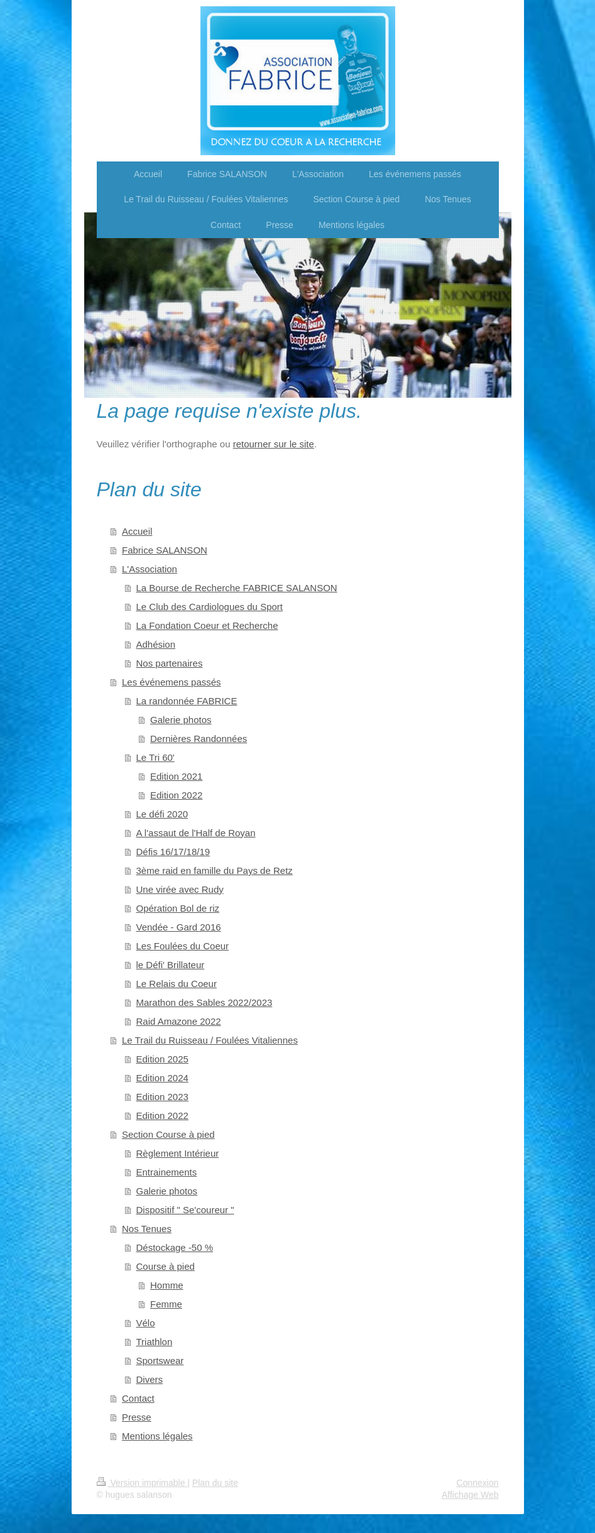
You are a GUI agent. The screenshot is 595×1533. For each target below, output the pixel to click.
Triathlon (154, 1341)
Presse (136, 1417)
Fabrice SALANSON (164, 550)
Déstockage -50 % (175, 1247)
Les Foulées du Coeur (182, 946)
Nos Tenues (147, 1228)
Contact (138, 1398)
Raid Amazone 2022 (178, 1021)
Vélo (145, 1323)
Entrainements (166, 1172)
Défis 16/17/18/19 (173, 851)
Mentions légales (157, 1436)
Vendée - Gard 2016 (178, 927)
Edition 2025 (162, 1059)
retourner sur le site (273, 444)
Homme (166, 1285)
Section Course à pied (168, 1134)
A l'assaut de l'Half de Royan (196, 832)
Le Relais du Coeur (176, 983)
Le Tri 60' (155, 757)
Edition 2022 (176, 795)
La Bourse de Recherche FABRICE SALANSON (236, 587)
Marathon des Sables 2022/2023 (204, 1002)
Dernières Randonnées (198, 738)
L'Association (149, 569)
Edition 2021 (176, 776)
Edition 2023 (162, 1096)
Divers (149, 1379)
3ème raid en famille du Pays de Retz (214, 870)
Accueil (137, 531)
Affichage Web (470, 1495)
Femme (166, 1304)
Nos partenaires (169, 663)
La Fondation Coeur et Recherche (207, 625)
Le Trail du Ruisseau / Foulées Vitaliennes (210, 1040)
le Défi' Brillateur (170, 964)
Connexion (478, 1483)
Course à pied (165, 1266)
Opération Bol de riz (178, 908)
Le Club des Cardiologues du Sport (209, 606)
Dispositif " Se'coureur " (185, 1209)
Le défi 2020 (162, 814)
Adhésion (156, 644)
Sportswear (160, 1360)
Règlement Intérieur (177, 1153)
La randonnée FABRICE (186, 701)
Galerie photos (181, 719)
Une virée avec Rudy (180, 889)
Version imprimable (142, 1483)
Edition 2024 (162, 1077)
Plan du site (215, 1483)
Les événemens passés (171, 682)
